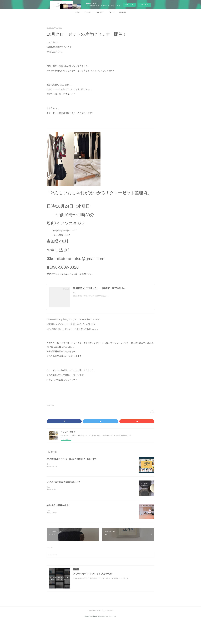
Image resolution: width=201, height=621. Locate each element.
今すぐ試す (129, 4)
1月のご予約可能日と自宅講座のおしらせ (63, 482)
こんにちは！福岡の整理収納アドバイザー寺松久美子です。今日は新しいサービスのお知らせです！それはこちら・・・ (88, 510)
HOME (77, 12)
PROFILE (87, 12)
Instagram (122, 12)
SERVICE (99, 12)
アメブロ (111, 12)
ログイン (144, 5)
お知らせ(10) (50, 405)
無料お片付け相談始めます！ (58, 505)
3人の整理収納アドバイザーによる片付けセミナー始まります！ (72, 459)
